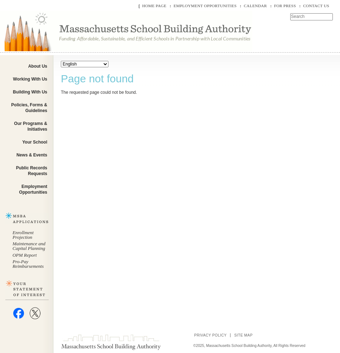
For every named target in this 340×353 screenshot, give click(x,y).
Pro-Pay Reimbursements (28, 264)
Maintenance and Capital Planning (29, 246)
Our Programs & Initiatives (30, 126)
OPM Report (25, 255)
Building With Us (30, 92)
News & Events (31, 155)
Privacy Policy (210, 335)
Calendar (255, 6)
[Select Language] (84, 64)
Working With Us (30, 79)
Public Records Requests (31, 170)
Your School (34, 142)
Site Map (243, 335)
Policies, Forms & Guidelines (29, 107)
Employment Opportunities (205, 6)
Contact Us (316, 6)
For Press (285, 6)
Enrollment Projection (23, 235)
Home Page (154, 6)
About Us (37, 66)
